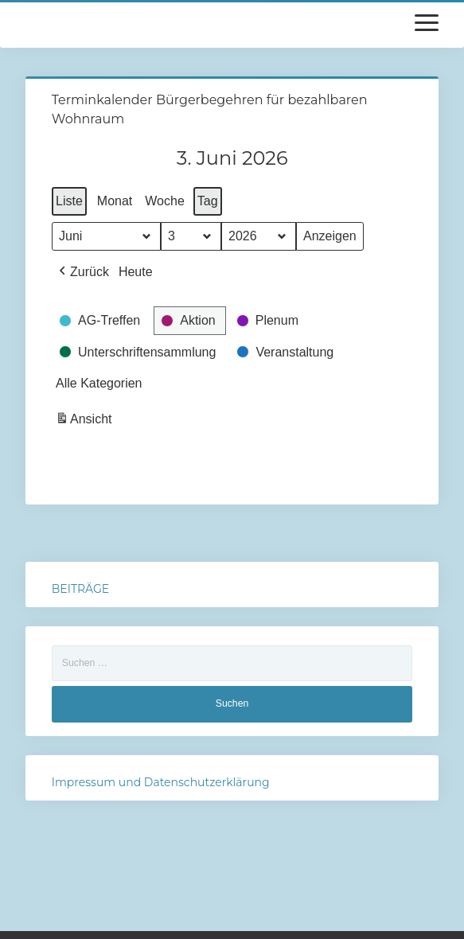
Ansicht (85, 421)
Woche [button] (165, 201)
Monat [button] (114, 201)
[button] (82, 272)
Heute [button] (136, 272)
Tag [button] (207, 201)
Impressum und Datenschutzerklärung (161, 782)
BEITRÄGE (80, 589)
